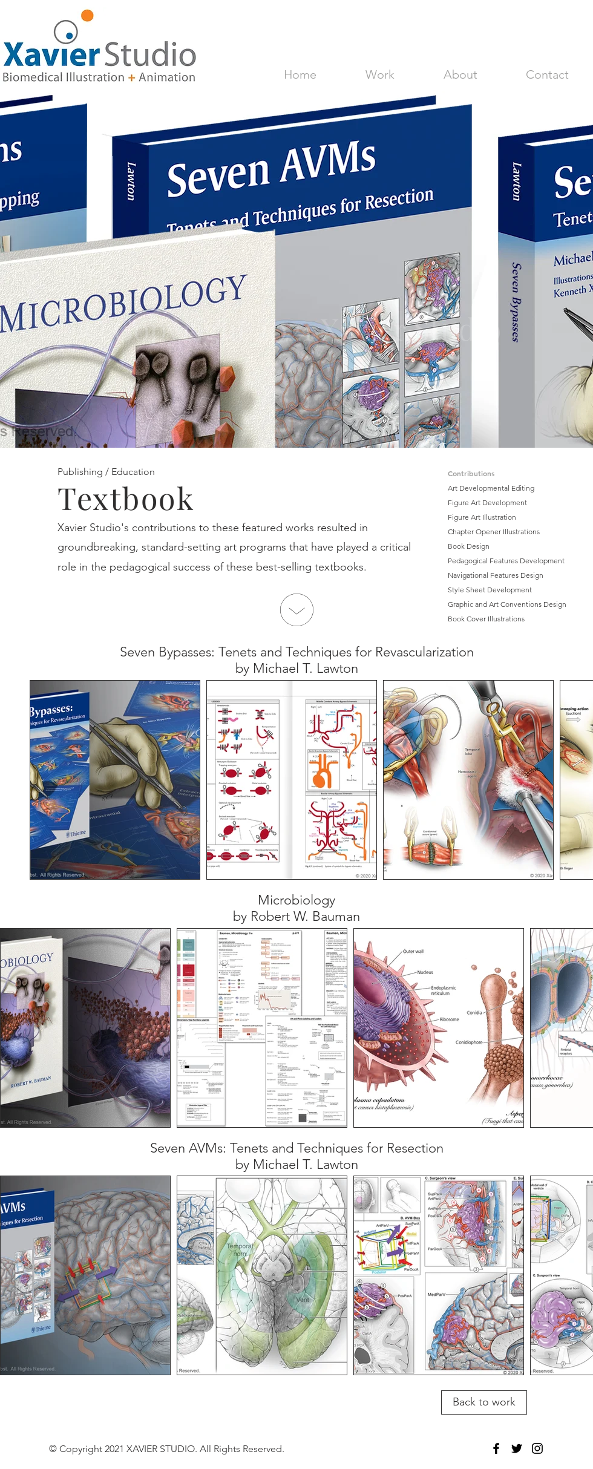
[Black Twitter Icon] (516, 1448)
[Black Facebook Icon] (496, 1448)
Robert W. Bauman (305, 916)
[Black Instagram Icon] (537, 1448)
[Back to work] (484, 1402)
